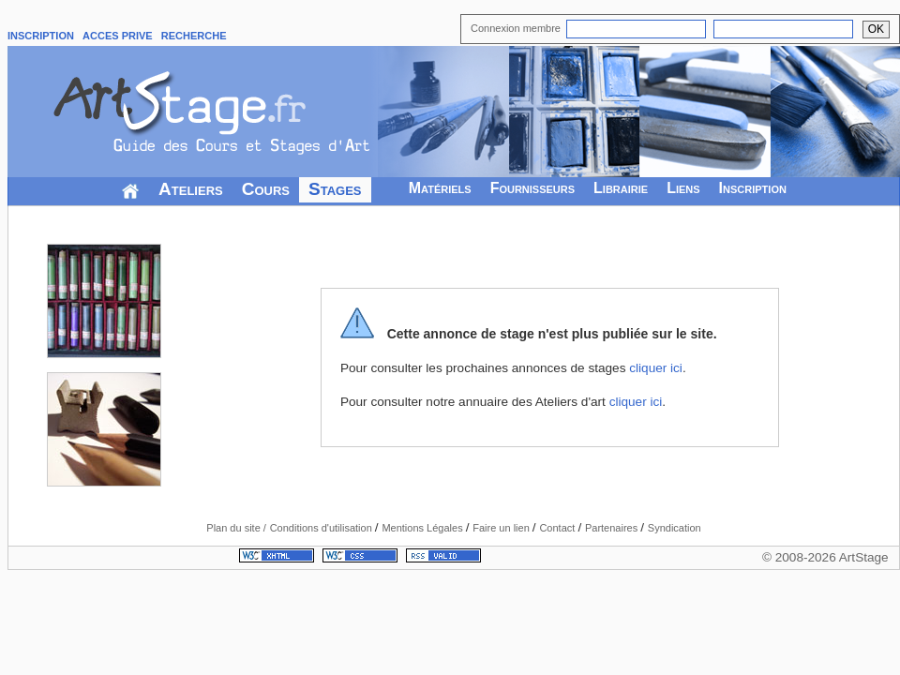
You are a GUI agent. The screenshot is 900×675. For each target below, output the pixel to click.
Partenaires (612, 527)
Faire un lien (502, 527)
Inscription (753, 188)
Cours (266, 189)
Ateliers (190, 189)
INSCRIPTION (41, 35)
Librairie (620, 188)
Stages (335, 189)
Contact (558, 527)
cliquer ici (655, 368)
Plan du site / (236, 527)
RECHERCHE (194, 35)
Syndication (674, 527)
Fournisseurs (532, 188)
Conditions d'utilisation (322, 527)
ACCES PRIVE (117, 35)
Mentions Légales (423, 527)
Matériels (440, 188)
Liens (683, 188)
